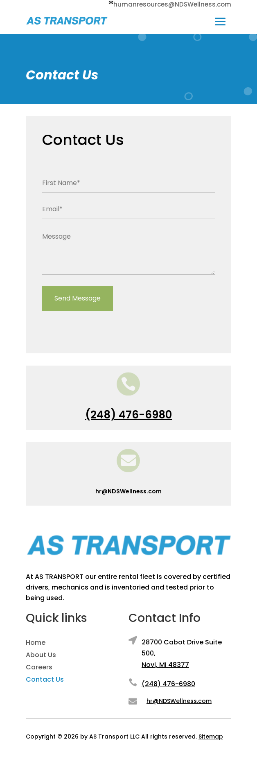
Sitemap (210, 736)
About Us (41, 656)
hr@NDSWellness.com (128, 491)
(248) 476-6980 (128, 414)
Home (35, 643)
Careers (39, 668)
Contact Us (45, 680)
